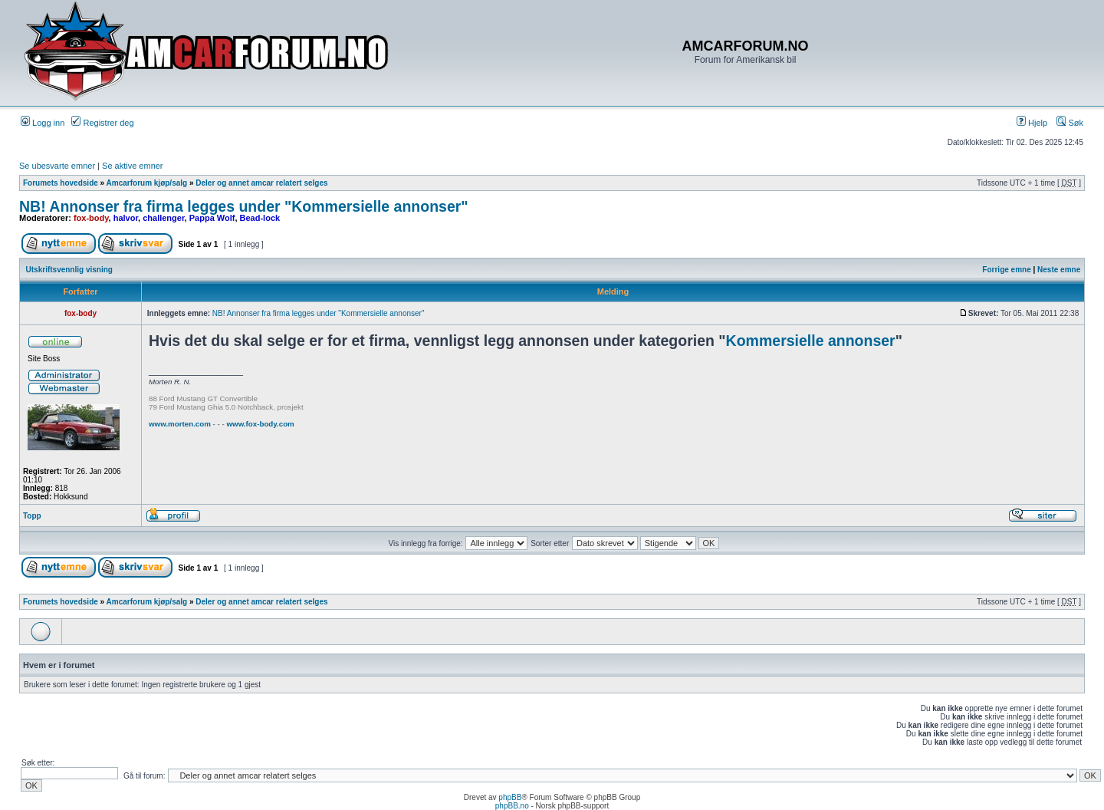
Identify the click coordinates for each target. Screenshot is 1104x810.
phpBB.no (512, 806)
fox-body (91, 217)
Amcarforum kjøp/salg (147, 183)
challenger (163, 217)
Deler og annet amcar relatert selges (261, 183)
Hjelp (1032, 122)
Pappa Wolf (212, 217)
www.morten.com (180, 424)
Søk (1069, 122)
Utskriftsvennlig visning (69, 269)
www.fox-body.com (260, 424)
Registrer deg (102, 122)
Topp (32, 516)
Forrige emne (1006, 269)
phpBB (509, 797)
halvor (125, 217)
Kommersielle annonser (810, 340)
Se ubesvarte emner (57, 165)
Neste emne (1058, 269)
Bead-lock (260, 217)
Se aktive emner (132, 165)
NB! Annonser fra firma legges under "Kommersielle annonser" (243, 206)
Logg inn (42, 122)
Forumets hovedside (60, 183)
